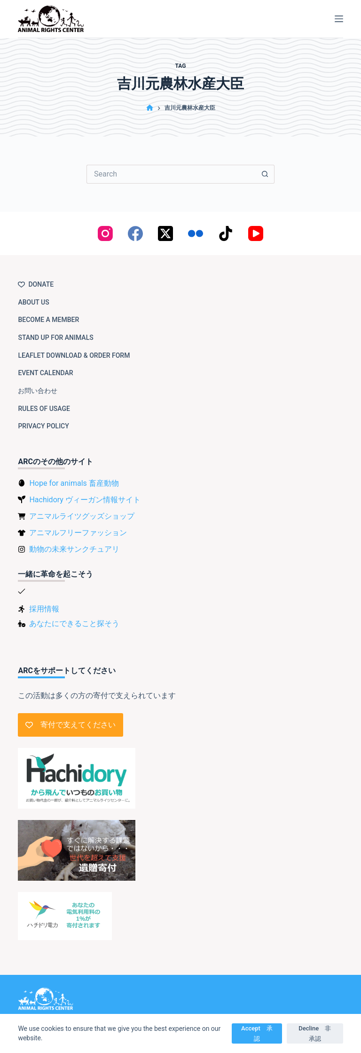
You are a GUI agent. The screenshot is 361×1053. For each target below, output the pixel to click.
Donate (36, 284)
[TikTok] (225, 233)
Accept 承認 (257, 1033)
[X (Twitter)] (165, 233)
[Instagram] (105, 233)
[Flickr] (195, 233)
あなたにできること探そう (74, 623)
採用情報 (44, 608)
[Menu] (339, 19)
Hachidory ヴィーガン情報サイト (84, 499)
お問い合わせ (37, 390)
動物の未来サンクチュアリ (74, 549)
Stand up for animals (55, 337)
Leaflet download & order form (74, 355)
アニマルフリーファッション (78, 532)
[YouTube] (255, 233)
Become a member (48, 319)
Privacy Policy (43, 426)
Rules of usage (44, 408)
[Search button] (265, 174)
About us (33, 302)
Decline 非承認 (314, 1033)
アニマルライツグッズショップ (81, 516)
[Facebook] (135, 233)
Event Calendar (45, 373)
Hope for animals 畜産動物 (73, 483)
